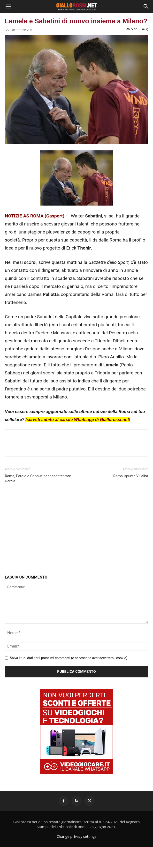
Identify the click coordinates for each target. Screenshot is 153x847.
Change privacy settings (77, 836)
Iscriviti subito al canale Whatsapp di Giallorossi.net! (77, 419)
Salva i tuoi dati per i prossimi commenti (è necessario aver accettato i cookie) (68, 658)
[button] (8, 6)
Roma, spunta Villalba (130, 476)
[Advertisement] (76, 530)
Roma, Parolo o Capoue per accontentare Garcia (38, 478)
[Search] (146, 6)
